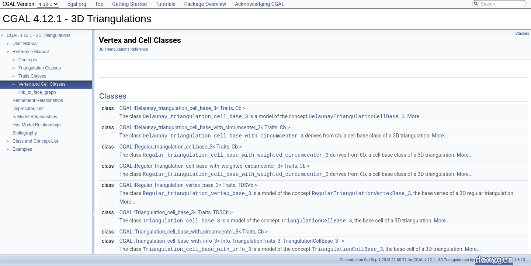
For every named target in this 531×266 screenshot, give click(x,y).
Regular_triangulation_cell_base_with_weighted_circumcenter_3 (236, 153)
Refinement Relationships (38, 100)
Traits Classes (32, 76)
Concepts (27, 59)
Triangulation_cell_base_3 (181, 218)
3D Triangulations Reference (123, 49)
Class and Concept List (35, 141)
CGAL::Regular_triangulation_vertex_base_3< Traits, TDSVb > (188, 184)
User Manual (25, 43)
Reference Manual (31, 51)
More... (415, 116)
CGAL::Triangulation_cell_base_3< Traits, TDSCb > (176, 211)
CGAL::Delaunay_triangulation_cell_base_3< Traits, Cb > (182, 108)
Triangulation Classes (39, 68)
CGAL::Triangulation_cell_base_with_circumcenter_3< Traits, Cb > (193, 229)
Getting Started (129, 4)
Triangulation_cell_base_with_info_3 (197, 246)
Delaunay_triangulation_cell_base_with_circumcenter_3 (223, 135)
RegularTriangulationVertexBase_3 (361, 191)
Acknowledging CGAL (259, 4)
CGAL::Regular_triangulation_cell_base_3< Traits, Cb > (180, 146)
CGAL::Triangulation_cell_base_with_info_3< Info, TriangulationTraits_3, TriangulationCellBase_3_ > (231, 239)
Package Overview (205, 4)
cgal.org (76, 4)
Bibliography (25, 133)
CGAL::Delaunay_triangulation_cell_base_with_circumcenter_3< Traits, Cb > (204, 127)
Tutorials (166, 4)
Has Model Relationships (37, 124)
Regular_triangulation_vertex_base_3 (197, 191)
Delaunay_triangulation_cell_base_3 (195, 116)
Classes (522, 33)
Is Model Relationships (35, 116)
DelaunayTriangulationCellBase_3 (357, 116)
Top (99, 4)
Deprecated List (28, 108)
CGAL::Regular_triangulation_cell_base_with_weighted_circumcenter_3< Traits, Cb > (214, 165)
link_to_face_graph (37, 92)
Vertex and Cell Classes (41, 84)
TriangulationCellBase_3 (316, 218)
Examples (22, 149)
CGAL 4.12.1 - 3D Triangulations (38, 35)
